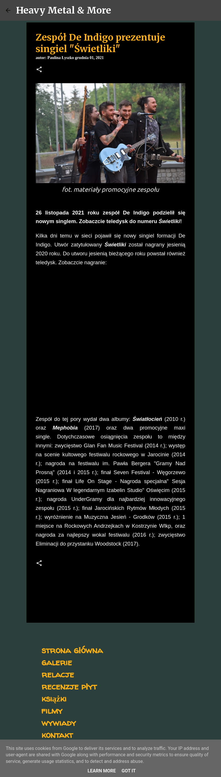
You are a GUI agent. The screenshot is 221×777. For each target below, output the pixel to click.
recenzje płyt (69, 686)
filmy (51, 710)
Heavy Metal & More (63, 10)
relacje (57, 674)
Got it (128, 771)
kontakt (57, 734)
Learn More (101, 771)
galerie (56, 662)
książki (53, 698)
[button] (39, 70)
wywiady (58, 722)
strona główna (72, 650)
